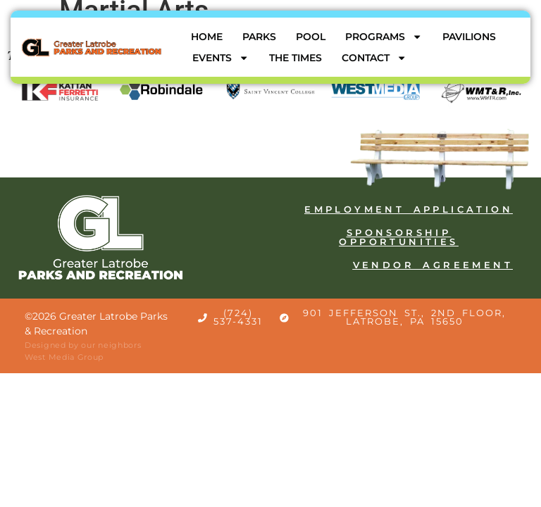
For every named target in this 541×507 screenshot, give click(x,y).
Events (220, 57)
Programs (383, 36)
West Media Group (64, 357)
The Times (295, 57)
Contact (374, 57)
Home (207, 36)
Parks (259, 36)
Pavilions (469, 36)
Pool (310, 36)
